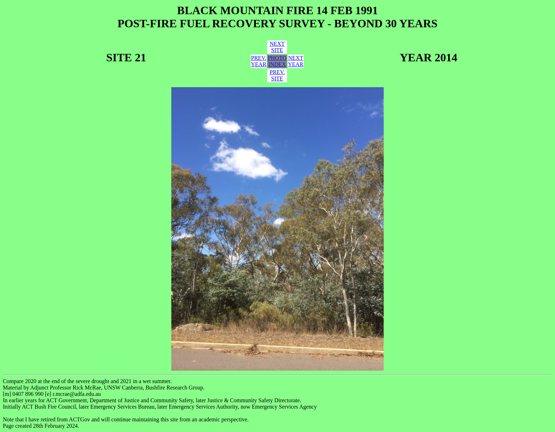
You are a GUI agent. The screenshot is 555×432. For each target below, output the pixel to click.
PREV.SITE (277, 75)
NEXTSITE (277, 47)
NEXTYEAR (296, 61)
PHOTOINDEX (277, 61)
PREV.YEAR (259, 61)
